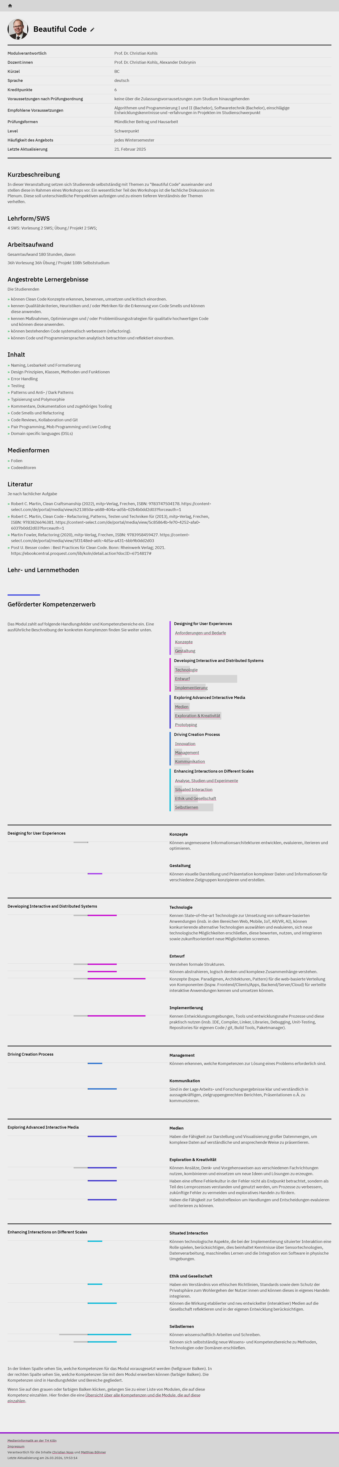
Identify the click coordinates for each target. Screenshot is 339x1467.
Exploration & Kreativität (197, 715)
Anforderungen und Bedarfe (200, 632)
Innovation (185, 743)
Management (187, 752)
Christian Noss (63, 1452)
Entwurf (182, 678)
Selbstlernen (186, 807)
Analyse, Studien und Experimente (206, 780)
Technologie (186, 669)
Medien (182, 706)
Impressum (16, 1446)
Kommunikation (190, 761)
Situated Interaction (194, 789)
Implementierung (191, 687)
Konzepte (184, 641)
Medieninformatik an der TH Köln (32, 1440)
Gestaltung (185, 650)
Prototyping (186, 724)
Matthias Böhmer (93, 1452)
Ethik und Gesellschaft (195, 798)
